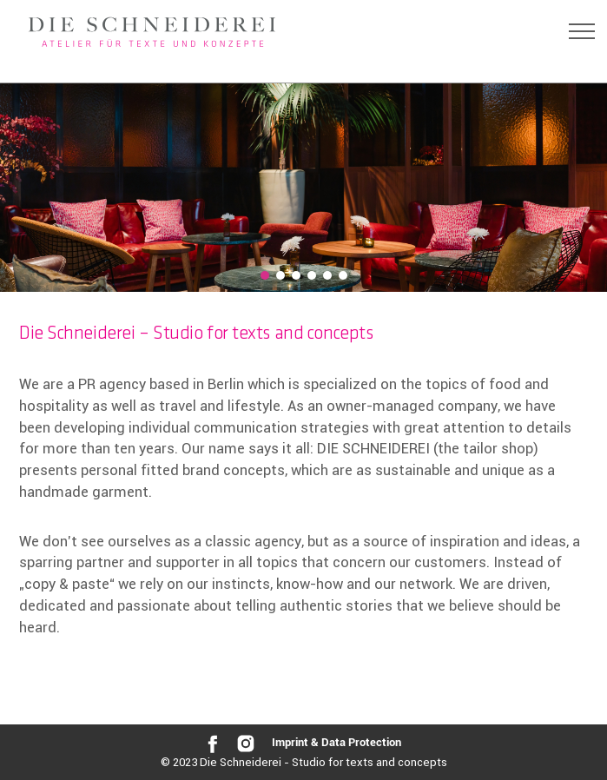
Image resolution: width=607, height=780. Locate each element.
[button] (265, 275)
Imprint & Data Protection (336, 743)
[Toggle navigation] (582, 31)
